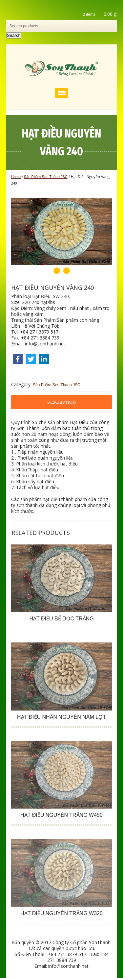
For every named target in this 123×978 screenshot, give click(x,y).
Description (61, 402)
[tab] (61, 402)
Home (16, 177)
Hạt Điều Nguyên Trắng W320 (61, 913)
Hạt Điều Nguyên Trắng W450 (61, 815)
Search (14, 35)
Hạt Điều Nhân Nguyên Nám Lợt (61, 717)
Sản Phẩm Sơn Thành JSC (46, 177)
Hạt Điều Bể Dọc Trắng (61, 618)
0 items (89, 14)
